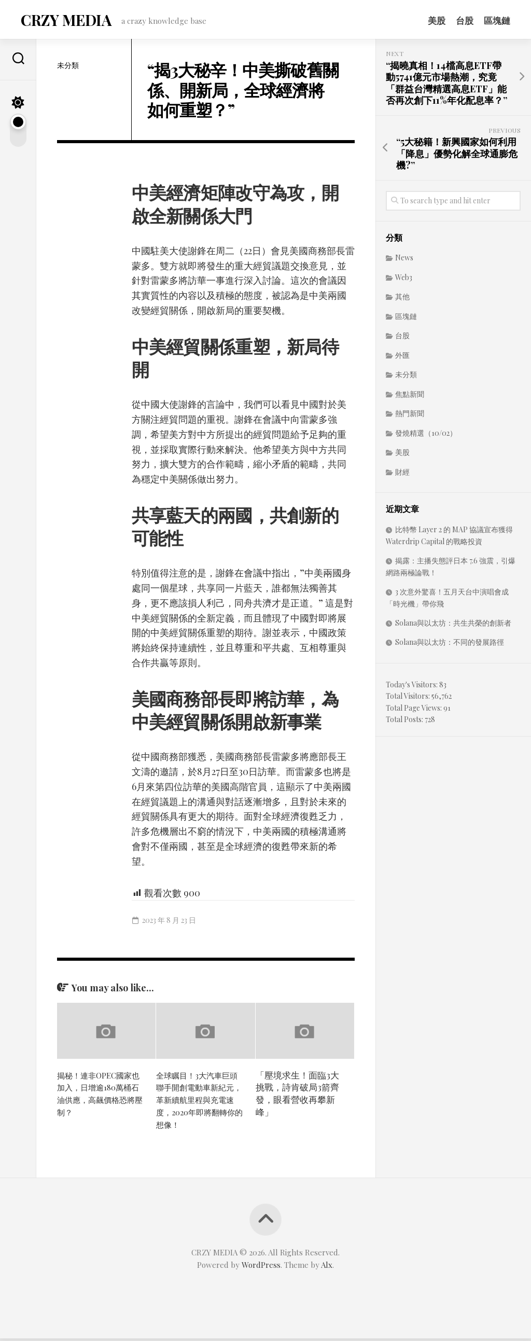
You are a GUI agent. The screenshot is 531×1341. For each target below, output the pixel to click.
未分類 (68, 68)
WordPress (261, 1267)
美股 (436, 20)
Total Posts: (405, 722)
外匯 (402, 358)
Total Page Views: (414, 711)
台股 (464, 20)
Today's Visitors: (412, 688)
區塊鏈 (497, 20)
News (404, 261)
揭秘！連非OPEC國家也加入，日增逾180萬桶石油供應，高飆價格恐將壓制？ (101, 1096)
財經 (402, 475)
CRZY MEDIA (64, 21)
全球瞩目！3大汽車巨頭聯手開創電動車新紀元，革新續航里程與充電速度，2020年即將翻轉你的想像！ (200, 1102)
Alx (326, 1267)
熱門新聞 (409, 416)
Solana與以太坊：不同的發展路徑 (449, 645)
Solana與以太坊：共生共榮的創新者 (453, 626)
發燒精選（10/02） (426, 436)
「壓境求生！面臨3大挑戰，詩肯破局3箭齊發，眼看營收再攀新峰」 (297, 1096)
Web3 (403, 280)
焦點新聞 (409, 397)
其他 (402, 300)
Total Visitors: (408, 699)
